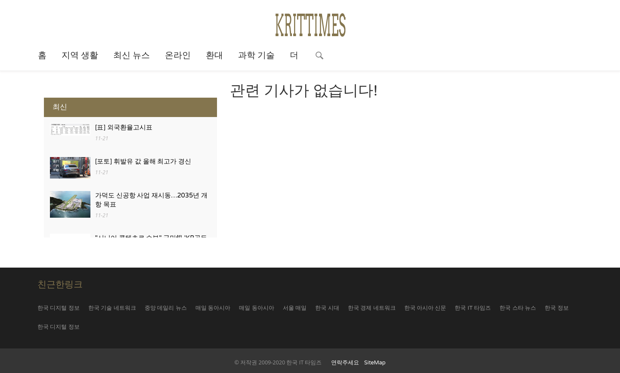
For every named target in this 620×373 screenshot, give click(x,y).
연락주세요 (345, 362)
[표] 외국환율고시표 (123, 127)
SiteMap (375, 362)
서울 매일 (295, 308)
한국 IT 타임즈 (473, 308)
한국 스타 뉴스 (517, 308)
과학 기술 (256, 55)
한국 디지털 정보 (58, 308)
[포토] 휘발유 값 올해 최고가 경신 (143, 161)
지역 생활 (80, 55)
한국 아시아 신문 (425, 308)
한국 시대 (327, 308)
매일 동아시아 (212, 308)
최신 (60, 106)
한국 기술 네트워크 (112, 308)
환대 (214, 55)
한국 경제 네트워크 (372, 308)
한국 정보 (556, 308)
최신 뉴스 (131, 55)
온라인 (178, 55)
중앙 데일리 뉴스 (166, 308)
